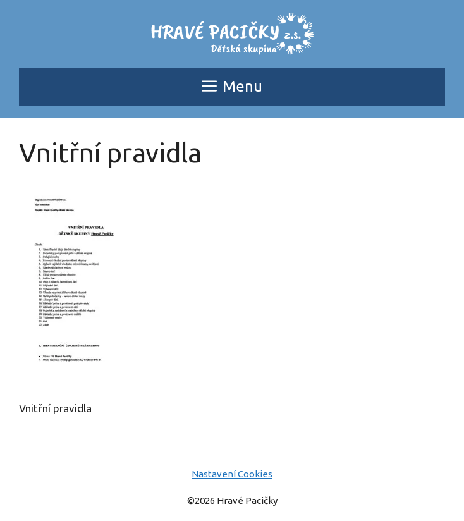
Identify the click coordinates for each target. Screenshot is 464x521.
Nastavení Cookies (232, 474)
